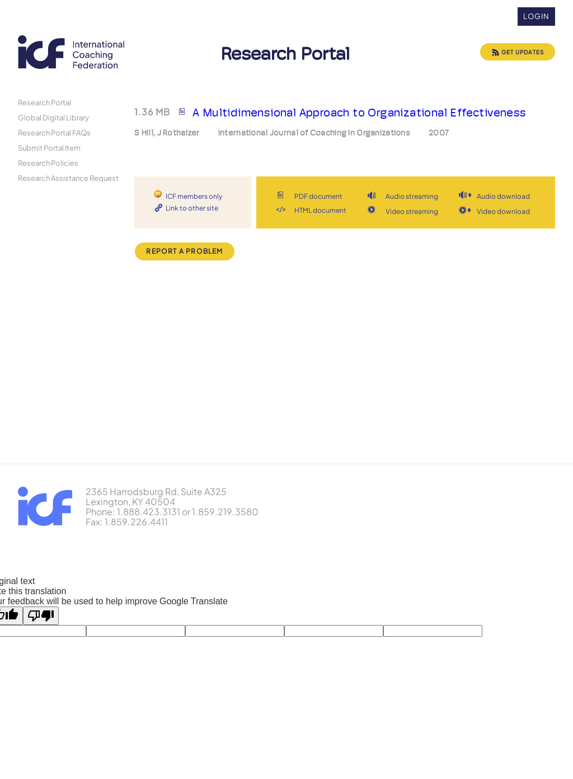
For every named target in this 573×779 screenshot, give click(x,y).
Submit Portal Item (49, 147)
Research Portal (44, 102)
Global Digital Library (53, 117)
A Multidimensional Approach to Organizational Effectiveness (359, 112)
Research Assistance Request (68, 178)
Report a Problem (184, 251)
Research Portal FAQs (54, 132)
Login (536, 16)
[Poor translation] (41, 616)
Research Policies (48, 162)
